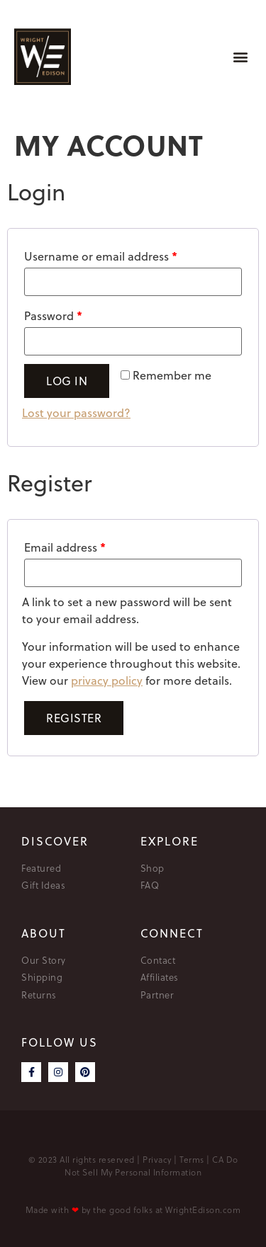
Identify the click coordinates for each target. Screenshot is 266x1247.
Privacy (157, 1159)
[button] (240, 57)
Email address (65, 547)
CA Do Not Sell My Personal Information (151, 1165)
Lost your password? (76, 413)
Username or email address (100, 256)
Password (53, 315)
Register (73, 718)
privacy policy (107, 680)
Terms (191, 1159)
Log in (66, 381)
